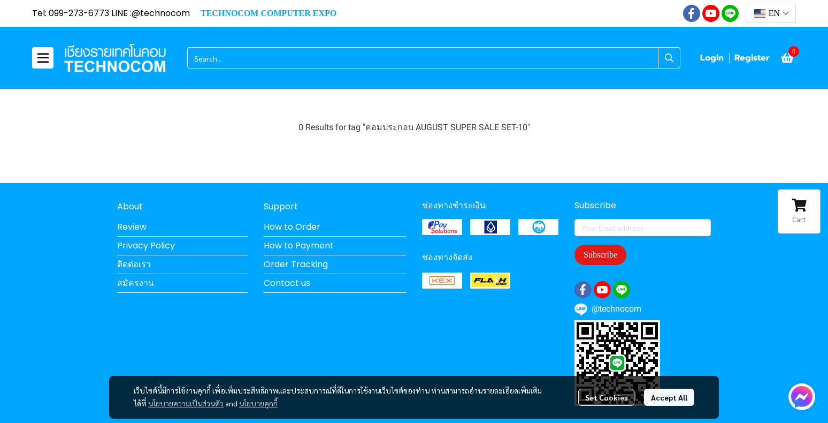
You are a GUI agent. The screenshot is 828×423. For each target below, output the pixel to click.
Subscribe (600, 254)
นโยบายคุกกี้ (258, 403)
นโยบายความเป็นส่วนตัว (186, 403)
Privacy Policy (146, 245)
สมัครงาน (135, 283)
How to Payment (299, 245)
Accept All (669, 397)
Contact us (287, 283)
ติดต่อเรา (134, 264)
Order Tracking (296, 264)
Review (132, 227)
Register (752, 57)
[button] (771, 13)
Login (712, 57)
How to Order (292, 227)
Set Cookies (606, 397)
